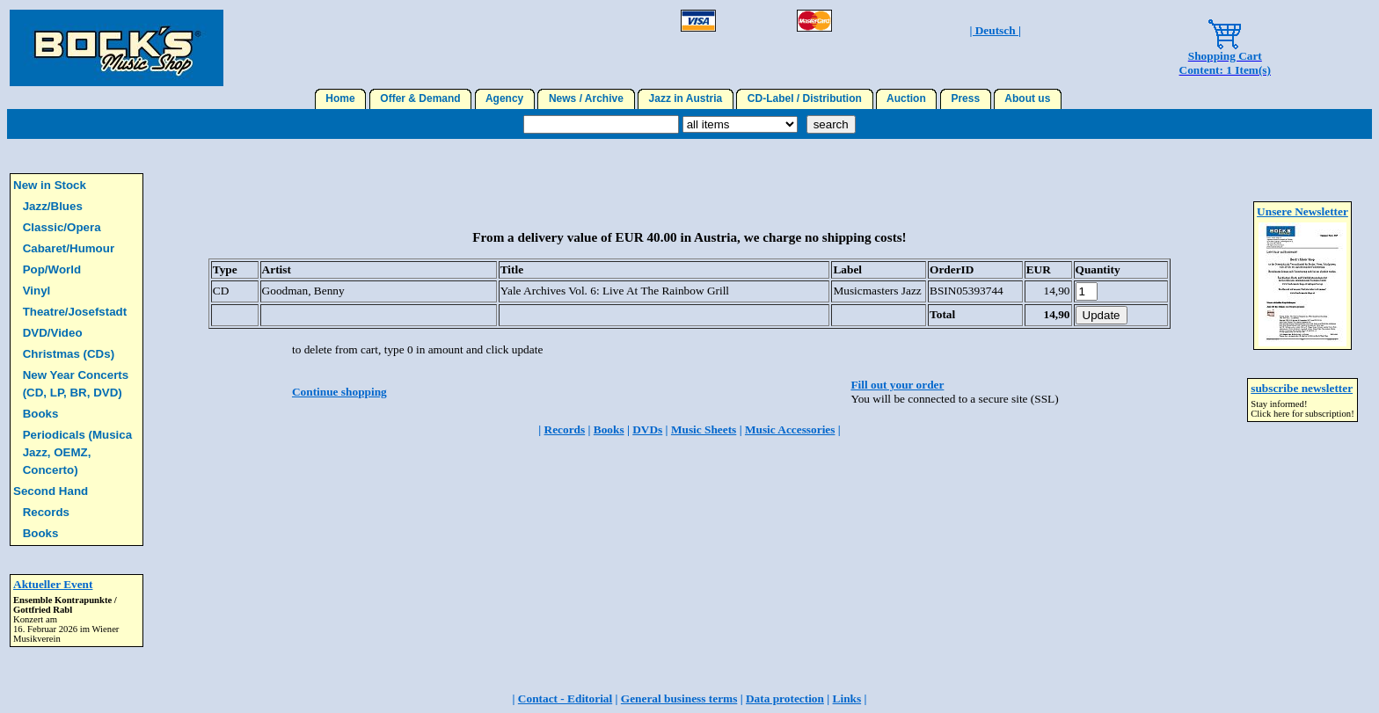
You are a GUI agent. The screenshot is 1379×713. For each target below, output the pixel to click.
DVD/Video (53, 332)
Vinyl (37, 290)
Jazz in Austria (685, 98)
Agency (504, 98)
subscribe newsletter (1302, 388)
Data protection (785, 698)
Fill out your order (897, 384)
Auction (906, 98)
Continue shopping (339, 391)
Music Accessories (790, 429)
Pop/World (52, 269)
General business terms (679, 698)
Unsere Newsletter (1302, 211)
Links (847, 698)
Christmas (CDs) (68, 353)
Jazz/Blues (53, 206)
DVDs (647, 429)
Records (46, 512)
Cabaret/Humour (68, 248)
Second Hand (50, 491)
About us (1027, 98)
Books (41, 413)
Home (340, 98)
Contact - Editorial (565, 698)
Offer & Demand (421, 98)
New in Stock (49, 185)
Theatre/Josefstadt (75, 311)
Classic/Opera (62, 227)
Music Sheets (703, 429)
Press (965, 98)
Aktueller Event (52, 584)
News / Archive (586, 98)
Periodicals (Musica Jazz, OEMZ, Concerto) (77, 452)
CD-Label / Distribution (804, 98)
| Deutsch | (994, 30)
